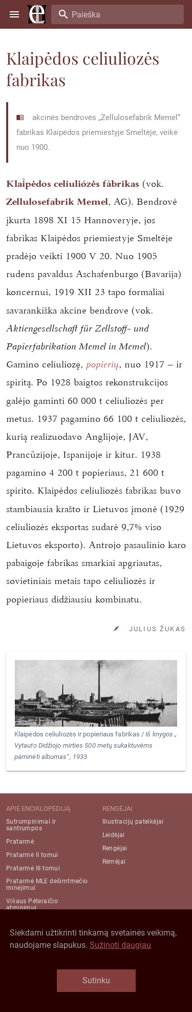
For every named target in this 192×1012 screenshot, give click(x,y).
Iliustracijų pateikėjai (133, 821)
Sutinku (96, 980)
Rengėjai (114, 848)
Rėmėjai (114, 861)
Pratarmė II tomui (32, 855)
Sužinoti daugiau (120, 945)
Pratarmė (20, 841)
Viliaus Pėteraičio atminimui (32, 904)
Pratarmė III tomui (33, 868)
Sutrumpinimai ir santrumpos (31, 825)
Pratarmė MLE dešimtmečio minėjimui (47, 884)
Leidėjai (113, 835)
